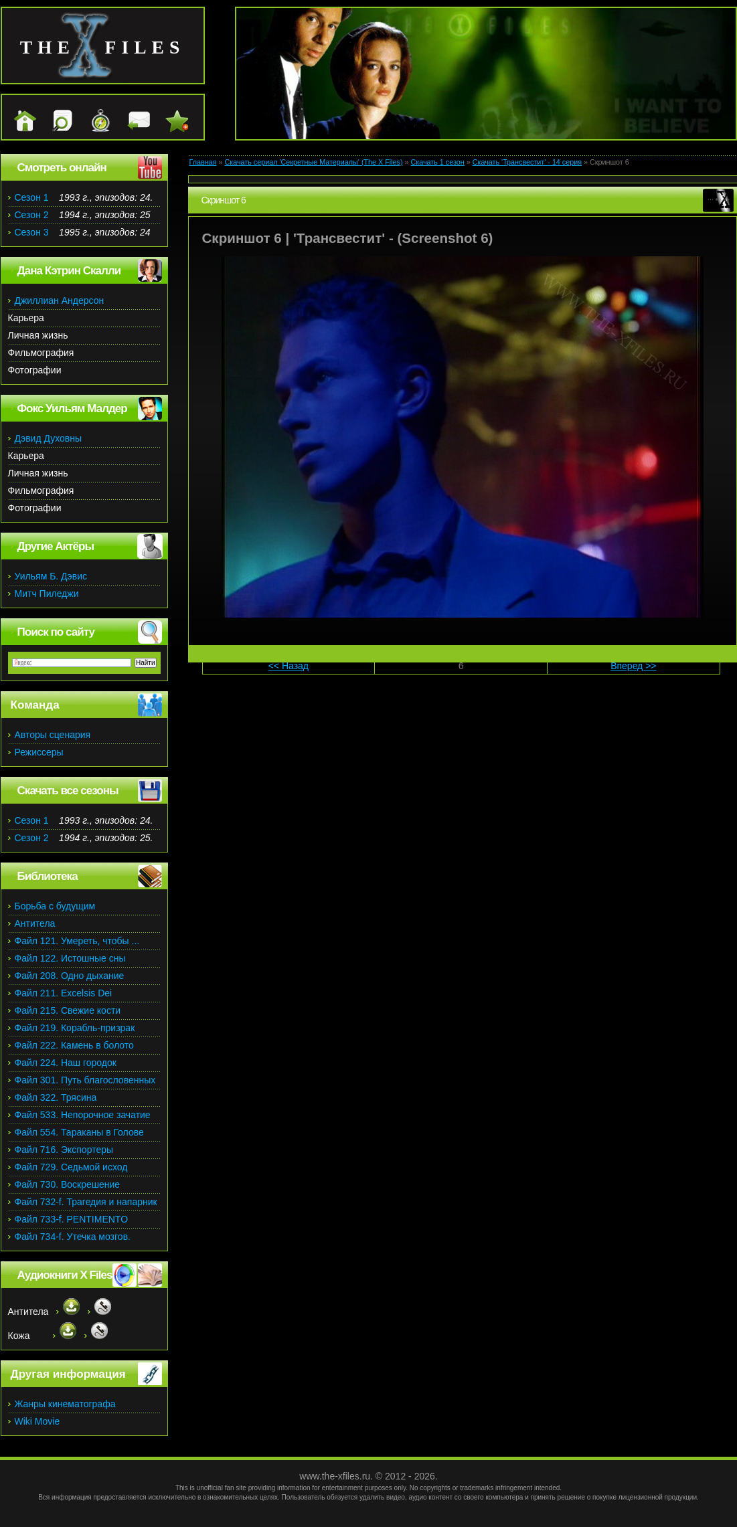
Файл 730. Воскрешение (67, 1184)
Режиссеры (39, 752)
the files (102, 47)
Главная (203, 162)
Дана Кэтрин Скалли (69, 270)
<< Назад (288, 665)
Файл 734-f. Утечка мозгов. (73, 1236)
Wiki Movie (37, 1421)
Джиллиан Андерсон (59, 300)
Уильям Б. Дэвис (51, 576)
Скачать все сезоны (67, 790)
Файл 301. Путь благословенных (85, 1080)
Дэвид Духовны (48, 438)
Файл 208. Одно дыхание (70, 975)
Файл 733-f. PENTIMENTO (72, 1219)
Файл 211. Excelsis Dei (63, 993)
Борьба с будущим (55, 906)
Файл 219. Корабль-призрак (75, 1027)
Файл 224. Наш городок (65, 1062)
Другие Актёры (55, 546)
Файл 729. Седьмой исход (71, 1167)
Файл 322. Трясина (56, 1097)
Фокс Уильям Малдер (72, 408)
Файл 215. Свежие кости (68, 1010)
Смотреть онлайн (61, 167)
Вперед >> (633, 665)
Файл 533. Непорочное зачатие (83, 1114)
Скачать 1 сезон (438, 162)
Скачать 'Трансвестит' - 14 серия (527, 162)
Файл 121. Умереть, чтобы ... (77, 940)
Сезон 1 (32, 197)
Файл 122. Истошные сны (70, 958)
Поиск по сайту (55, 632)
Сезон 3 (32, 232)
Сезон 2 (32, 214)
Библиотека (47, 876)
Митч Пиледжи (47, 593)
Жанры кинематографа (65, 1404)
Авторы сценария (53, 734)
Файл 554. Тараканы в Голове (79, 1132)
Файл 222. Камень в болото (74, 1045)
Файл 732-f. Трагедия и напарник (86, 1201)
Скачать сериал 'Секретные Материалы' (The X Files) (313, 162)
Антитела (35, 923)
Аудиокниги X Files (64, 1275)
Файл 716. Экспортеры (64, 1149)
